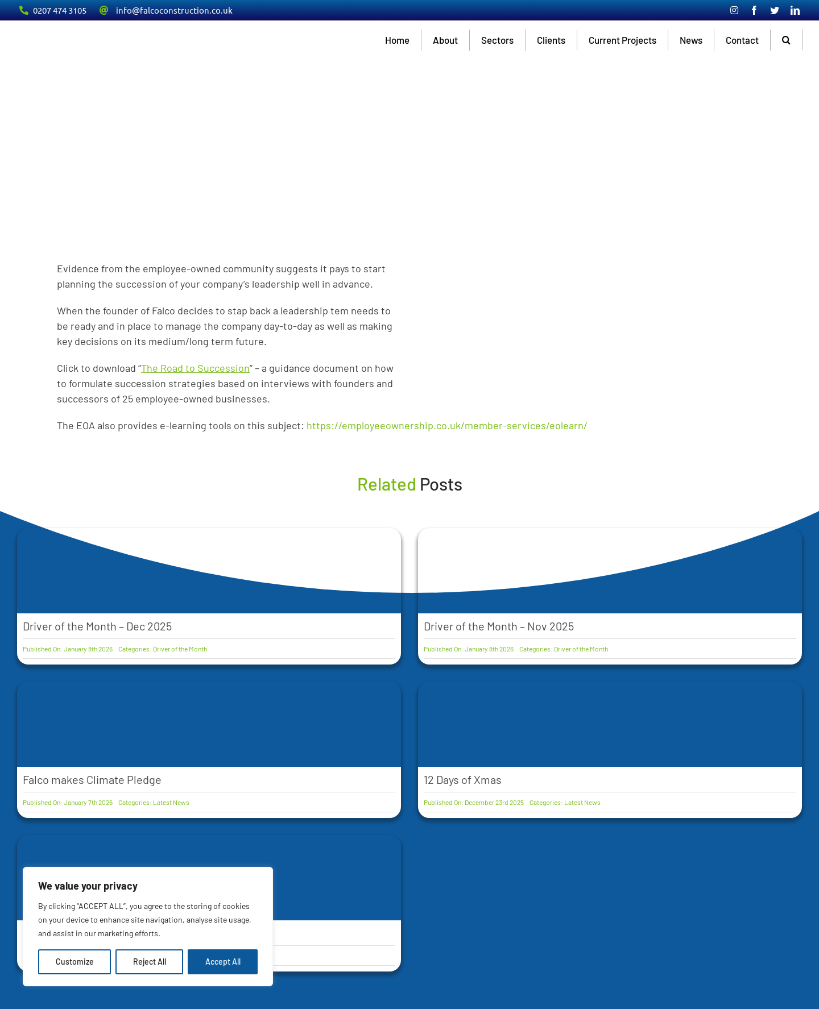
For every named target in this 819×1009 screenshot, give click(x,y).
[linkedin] (795, 10)
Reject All (149, 961)
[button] (787, 40)
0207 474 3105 (59, 10)
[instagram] (734, 10)
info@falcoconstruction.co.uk (174, 10)
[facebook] (754, 10)
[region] (148, 926)
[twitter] (774, 10)
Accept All (223, 961)
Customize (75, 961)
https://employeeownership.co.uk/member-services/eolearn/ (447, 425)
